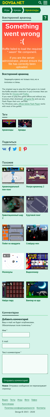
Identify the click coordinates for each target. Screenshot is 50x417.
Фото (27, 399)
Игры (6, 10)
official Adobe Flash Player (29, 104)
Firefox (26, 94)
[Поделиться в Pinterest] (25, 149)
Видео (5, 399)
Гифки (34, 399)
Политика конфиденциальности (20, 407)
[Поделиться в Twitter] (15, 149)
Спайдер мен (32, 243)
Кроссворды (8, 403)
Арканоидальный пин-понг (10, 188)
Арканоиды (32, 10)
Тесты (12, 399)
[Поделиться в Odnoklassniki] (20, 149)
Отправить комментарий (16, 380)
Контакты (41, 407)
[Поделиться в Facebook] (10, 149)
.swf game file (28, 99)
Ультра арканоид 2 (35, 186)
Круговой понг (33, 215)
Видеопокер (32, 272)
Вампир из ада (33, 300)
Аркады (17, 10)
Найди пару (7, 300)
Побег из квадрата (11, 243)
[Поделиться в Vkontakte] (4, 149)
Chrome (16, 94)
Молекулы (7, 272)
